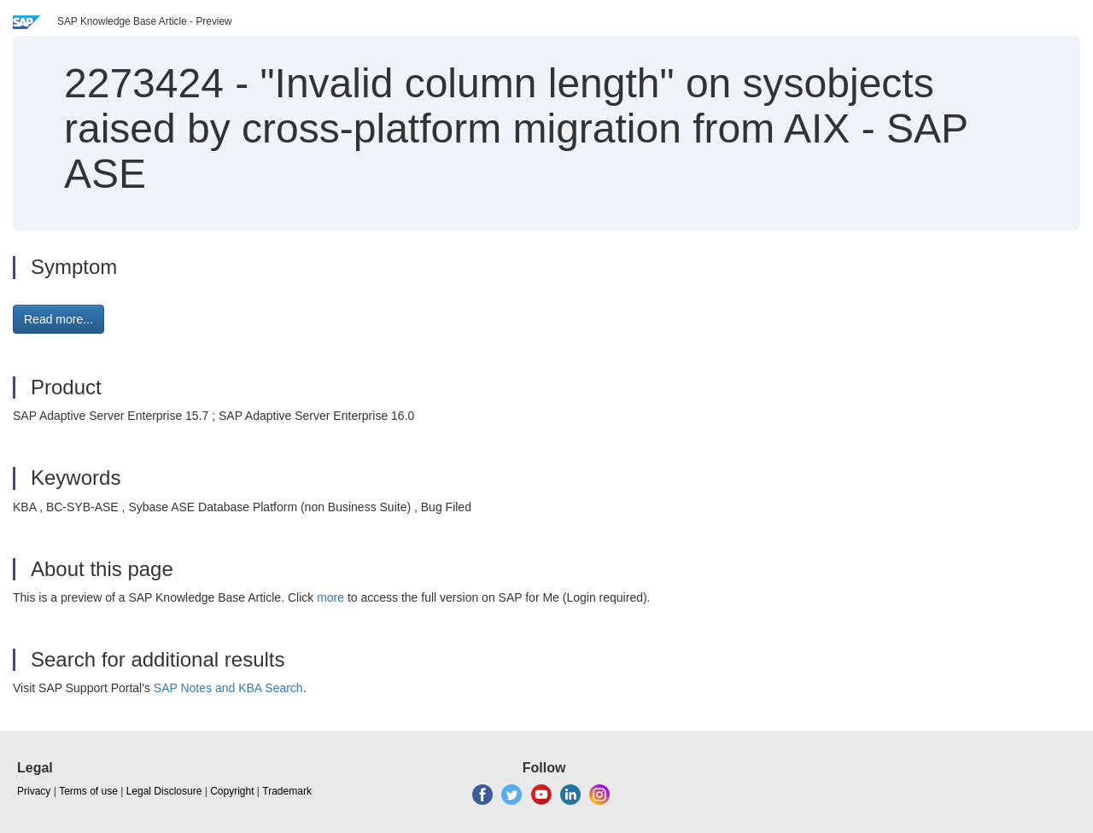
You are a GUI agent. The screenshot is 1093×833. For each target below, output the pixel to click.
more (330, 597)
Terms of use (88, 791)
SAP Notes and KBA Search (228, 688)
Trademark (287, 791)
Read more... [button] (58, 319)
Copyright (232, 791)
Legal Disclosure (164, 791)
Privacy (33, 791)
